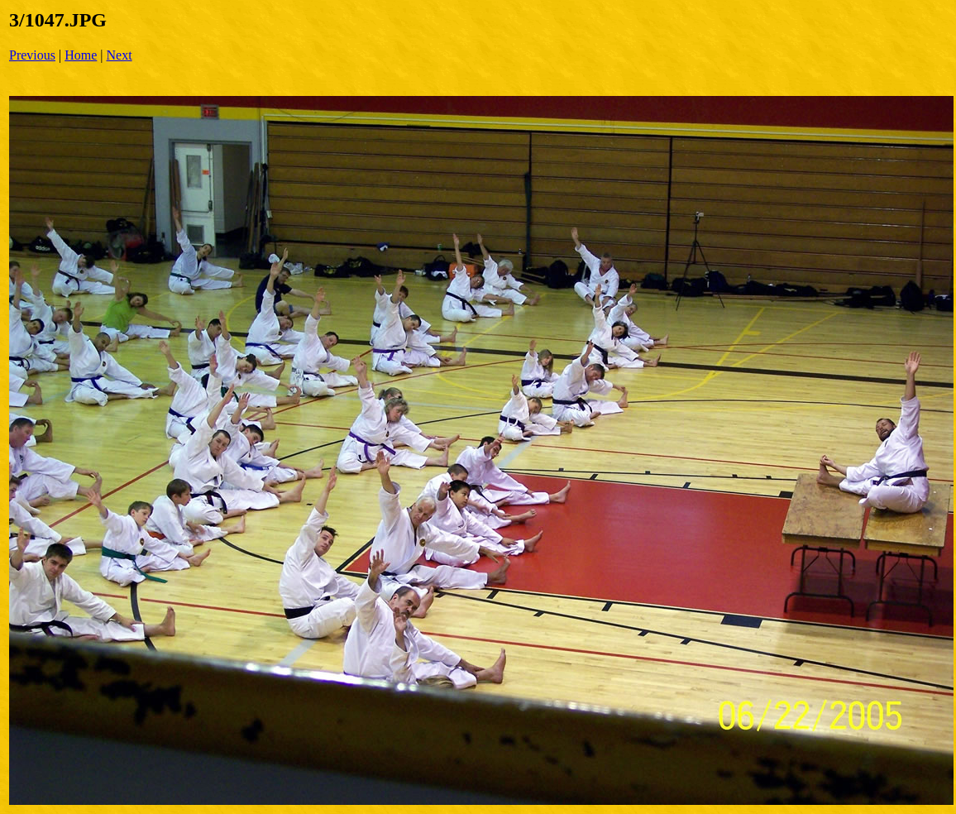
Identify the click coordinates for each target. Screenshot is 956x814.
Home (81, 55)
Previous (32, 55)
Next (119, 55)
